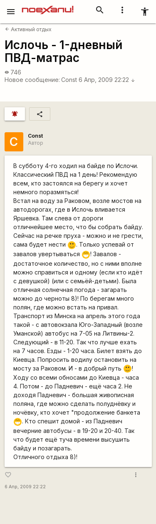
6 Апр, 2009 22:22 (107, 79)
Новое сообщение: (32, 79)
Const (69, 79)
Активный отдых (28, 29)
